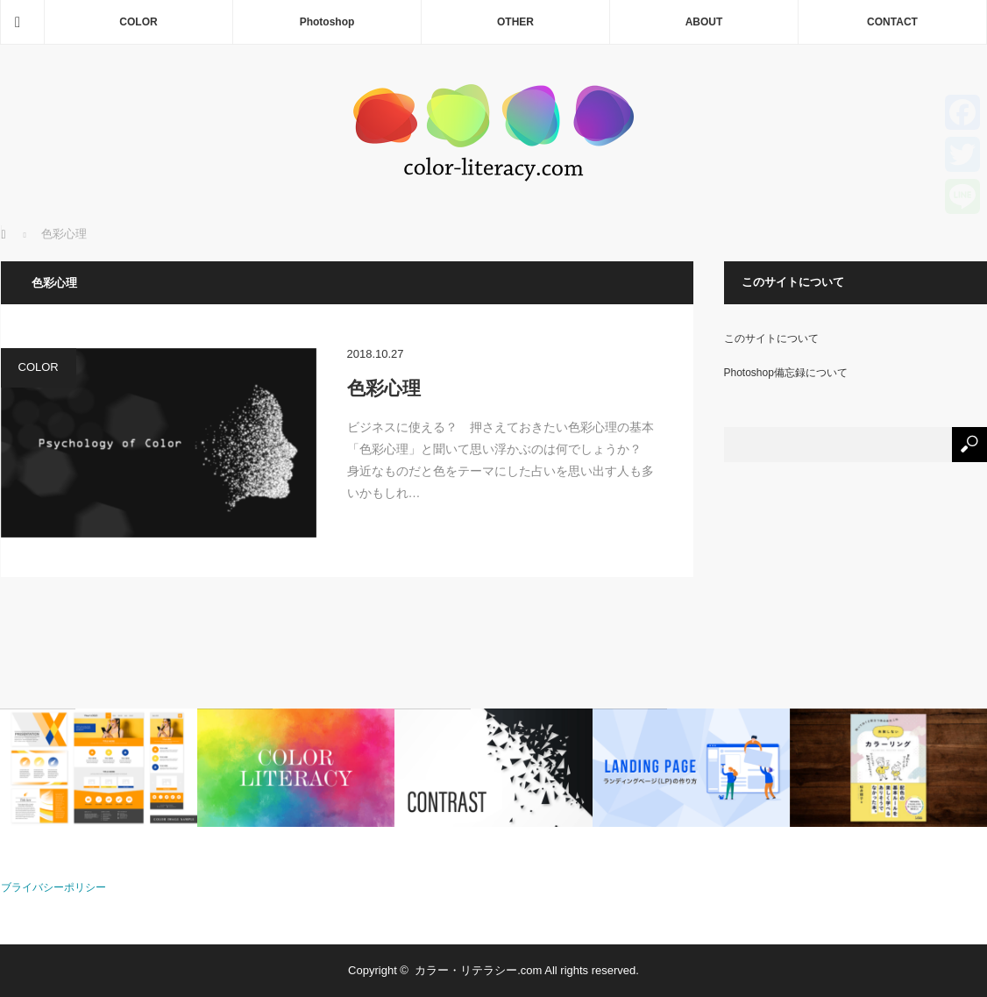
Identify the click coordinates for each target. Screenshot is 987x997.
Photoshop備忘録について (786, 373)
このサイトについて (771, 338)
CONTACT (892, 22)
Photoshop (327, 22)
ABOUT (704, 22)
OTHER (515, 22)
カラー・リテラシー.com (478, 970)
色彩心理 (384, 388)
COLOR (138, 22)
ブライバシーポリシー (53, 887)
